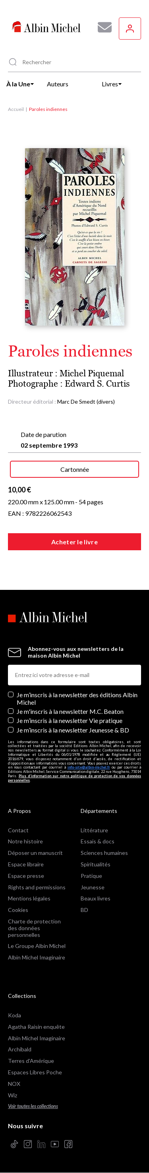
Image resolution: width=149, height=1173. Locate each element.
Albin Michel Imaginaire (36, 957)
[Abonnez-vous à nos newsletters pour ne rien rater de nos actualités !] (102, 27)
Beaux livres (95, 898)
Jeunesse (92, 887)
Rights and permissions (37, 887)
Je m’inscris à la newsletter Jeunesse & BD (73, 730)
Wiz (12, 1095)
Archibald (19, 1049)
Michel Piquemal (92, 373)
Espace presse (26, 875)
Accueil (16, 109)
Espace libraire (26, 864)
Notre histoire (25, 841)
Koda (14, 1015)
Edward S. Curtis (97, 383)
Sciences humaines (104, 852)
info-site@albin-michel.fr (89, 767)
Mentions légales (29, 898)
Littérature (94, 830)
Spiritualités (95, 864)
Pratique (91, 875)
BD (84, 909)
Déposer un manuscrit (35, 852)
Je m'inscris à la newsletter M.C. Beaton (70, 711)
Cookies (18, 909)
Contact (18, 830)
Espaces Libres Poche (35, 1072)
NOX (14, 1083)
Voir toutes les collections (33, 1106)
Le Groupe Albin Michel (37, 945)
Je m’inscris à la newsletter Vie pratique (69, 720)
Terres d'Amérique (31, 1060)
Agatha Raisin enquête (36, 1026)
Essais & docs (97, 841)
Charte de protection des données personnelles (34, 928)
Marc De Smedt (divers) (86, 401)
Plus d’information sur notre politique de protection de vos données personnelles (74, 778)
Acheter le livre (74, 541)
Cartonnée (74, 469)
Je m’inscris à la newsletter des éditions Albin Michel (77, 698)
